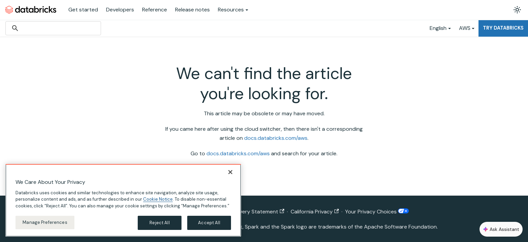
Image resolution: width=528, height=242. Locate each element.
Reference (154, 9)
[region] (123, 200)
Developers (120, 9)
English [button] (438, 28)
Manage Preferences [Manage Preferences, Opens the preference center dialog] (45, 222)
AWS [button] (464, 28)
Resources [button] (231, 9)
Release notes (192, 9)
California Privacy (315, 211)
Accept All (209, 223)
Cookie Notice (158, 199)
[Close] (230, 172)
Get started (83, 9)
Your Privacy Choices (376, 211)
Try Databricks (503, 28)
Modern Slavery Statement (248, 211)
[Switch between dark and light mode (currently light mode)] (517, 9)
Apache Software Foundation (400, 226)
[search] (52, 28)
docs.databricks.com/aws (275, 138)
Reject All (159, 223)
